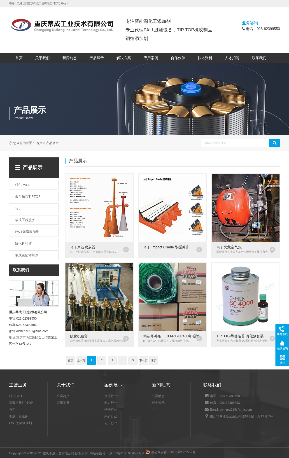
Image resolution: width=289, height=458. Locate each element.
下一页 (143, 360)
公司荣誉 (63, 402)
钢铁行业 (110, 409)
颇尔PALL (16, 396)
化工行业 (110, 423)
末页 (153, 360)
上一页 (81, 360)
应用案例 (151, 58)
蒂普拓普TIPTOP (21, 402)
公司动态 (158, 396)
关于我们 (42, 58)
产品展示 (96, 58)
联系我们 (259, 58)
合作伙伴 (178, 58)
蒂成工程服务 (18, 416)
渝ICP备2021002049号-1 (126, 453)
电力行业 (110, 402)
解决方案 (124, 58)
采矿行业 (110, 416)
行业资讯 (158, 402)
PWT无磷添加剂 (20, 423)
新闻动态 (69, 58)
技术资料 (205, 58)
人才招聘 (232, 58)
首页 (19, 58)
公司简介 (63, 396)
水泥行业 (110, 396)
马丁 (12, 409)
